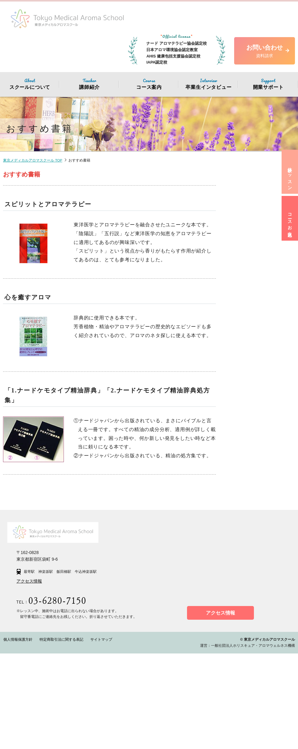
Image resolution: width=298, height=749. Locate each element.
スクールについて (29, 83)
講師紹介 (89, 83)
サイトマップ (99, 735)
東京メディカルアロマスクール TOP (33, 160)
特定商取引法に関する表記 (60, 735)
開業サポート (268, 83)
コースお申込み (288, 232)
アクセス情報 (29, 676)
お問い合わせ (264, 51)
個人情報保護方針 (17, 735)
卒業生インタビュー (208, 83)
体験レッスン (288, 180)
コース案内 (149, 83)
